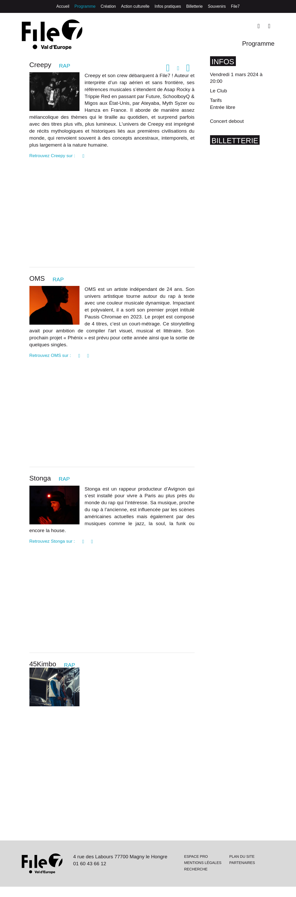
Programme (85, 6)
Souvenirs (217, 6)
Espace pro (196, 864)
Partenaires (242, 874)
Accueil (62, 6)
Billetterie (194, 6)
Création (108, 6)
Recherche (196, 881)
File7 (235, 6)
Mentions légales (194, 872)
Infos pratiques (168, 6)
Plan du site (242, 864)
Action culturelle (135, 6)
